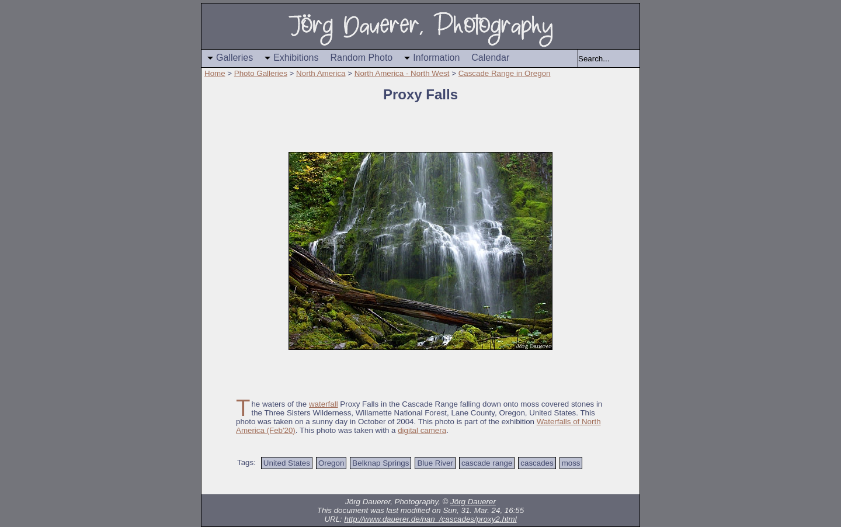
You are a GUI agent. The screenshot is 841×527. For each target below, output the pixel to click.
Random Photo (362, 58)
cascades (536, 463)
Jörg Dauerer (473, 501)
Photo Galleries (260, 73)
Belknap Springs (380, 463)
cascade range (486, 463)
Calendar (490, 58)
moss (571, 463)
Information (436, 58)
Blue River (435, 463)
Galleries (234, 58)
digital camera (422, 430)
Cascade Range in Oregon (504, 73)
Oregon (331, 463)
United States (286, 463)
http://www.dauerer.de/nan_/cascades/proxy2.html (430, 519)
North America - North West (402, 73)
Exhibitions (295, 58)
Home (214, 73)
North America (320, 73)
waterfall (323, 404)
